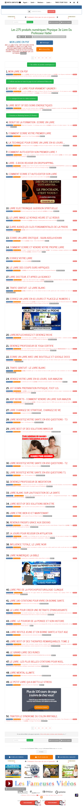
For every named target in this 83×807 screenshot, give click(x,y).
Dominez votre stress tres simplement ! (30, 684)
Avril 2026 (59, 795)
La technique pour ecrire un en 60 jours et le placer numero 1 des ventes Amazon (42, 145)
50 (35, 57)
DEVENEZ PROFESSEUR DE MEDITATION (30, 482)
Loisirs (48, 2)
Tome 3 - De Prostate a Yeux (27, 422)
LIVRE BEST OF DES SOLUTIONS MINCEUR (31, 429)
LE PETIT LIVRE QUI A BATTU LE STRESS (31, 682)
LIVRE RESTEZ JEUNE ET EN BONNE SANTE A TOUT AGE (39, 632)
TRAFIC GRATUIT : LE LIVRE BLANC (27, 288)
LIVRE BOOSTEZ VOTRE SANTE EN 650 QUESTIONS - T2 (38, 463)
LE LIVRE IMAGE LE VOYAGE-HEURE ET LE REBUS (34, 217)
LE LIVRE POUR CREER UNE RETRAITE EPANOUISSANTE (38, 610)
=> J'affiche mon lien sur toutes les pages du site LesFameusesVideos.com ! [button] (29, 81)
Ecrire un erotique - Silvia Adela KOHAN (32, 240)
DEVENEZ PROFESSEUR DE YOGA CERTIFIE (32, 346)
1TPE (22, 36)
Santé (33, 2)
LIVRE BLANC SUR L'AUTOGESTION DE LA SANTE (35, 493)
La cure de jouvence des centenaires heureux (31, 635)
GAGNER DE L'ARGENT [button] (67, 757)
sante (56, 734)
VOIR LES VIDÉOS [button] (16, 757)
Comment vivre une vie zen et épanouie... (41, 17)
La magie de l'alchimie (26, 413)
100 (39, 57)
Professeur (37, 32)
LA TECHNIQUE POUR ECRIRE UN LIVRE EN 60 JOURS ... (37, 142)
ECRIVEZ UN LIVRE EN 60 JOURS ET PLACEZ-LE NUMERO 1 (40, 299)
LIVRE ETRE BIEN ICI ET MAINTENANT (29, 513)
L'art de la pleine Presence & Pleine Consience (32, 516)
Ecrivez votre (26, 261)
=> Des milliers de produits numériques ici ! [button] (41, 64)
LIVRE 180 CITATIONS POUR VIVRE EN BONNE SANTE (37, 601)
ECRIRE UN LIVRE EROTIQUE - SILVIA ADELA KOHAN (36, 238)
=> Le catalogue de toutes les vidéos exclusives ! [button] (21, 98)
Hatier (48, 32)
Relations (41, 2)
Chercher (29, 22)
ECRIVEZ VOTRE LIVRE (21, 258)
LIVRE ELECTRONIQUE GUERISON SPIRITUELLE (34, 208)
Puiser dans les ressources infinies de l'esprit (31, 675)
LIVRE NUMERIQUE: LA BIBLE (24, 555)
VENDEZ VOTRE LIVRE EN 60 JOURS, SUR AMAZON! (36, 379)
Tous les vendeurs (66, 22)
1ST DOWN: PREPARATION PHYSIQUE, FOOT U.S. (34, 388)
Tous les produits (54, 22)
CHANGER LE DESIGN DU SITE (15, 789)
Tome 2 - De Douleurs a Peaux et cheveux (30, 466)
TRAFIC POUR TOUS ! (61, 2)
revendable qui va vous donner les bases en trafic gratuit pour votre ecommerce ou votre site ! (47, 290)
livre (42, 734)
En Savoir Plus (44, 49)
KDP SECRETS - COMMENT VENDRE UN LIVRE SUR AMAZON (40, 399)
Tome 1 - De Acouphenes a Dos (28, 475)
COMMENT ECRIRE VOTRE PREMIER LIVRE (29, 133)
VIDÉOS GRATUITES (13, 2)
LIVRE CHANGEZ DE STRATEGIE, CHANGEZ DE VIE (35, 410)
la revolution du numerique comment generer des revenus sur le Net (39, 220)
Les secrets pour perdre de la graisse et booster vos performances (36, 431)
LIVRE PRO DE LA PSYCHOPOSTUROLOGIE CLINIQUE (36, 590)
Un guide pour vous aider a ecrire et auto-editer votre (35, 176)
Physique (52, 29)
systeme (52, 734)
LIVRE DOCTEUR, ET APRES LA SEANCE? (30, 277)
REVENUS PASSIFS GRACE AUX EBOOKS (30, 522)
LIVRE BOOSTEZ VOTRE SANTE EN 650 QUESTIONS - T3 (38, 419)
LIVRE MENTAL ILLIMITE (22, 672)
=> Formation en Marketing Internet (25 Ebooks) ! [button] (22, 115)
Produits (29, 36)
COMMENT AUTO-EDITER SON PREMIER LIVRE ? (32, 152)
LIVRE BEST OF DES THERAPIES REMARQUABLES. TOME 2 (39, 641)
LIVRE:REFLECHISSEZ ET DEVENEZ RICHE (31, 335)
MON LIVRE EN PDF (19, 42)
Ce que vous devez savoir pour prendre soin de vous (33, 506)
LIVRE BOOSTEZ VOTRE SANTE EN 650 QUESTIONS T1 (38, 472)
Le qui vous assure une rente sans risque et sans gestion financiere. (38, 270)
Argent (25, 2)
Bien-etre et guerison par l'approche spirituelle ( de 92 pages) (37, 211)
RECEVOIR (51, 11)
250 (50, 57)
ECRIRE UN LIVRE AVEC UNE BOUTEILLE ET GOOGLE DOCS (40, 357)
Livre (65, 29)
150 (42, 57)
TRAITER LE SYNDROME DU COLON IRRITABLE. (33, 716)
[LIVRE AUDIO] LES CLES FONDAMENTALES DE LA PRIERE (39, 227)
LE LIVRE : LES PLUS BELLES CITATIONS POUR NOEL (36, 661)
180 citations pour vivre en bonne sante (30, 603)
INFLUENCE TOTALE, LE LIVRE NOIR (28, 544)
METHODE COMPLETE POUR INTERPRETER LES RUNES (36, 655)
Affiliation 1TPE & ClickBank (28, 795)
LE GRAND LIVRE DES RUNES (25, 652)
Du (70, 29)
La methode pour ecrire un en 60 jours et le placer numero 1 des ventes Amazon (41, 381)
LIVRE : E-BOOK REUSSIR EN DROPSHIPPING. (31, 163)
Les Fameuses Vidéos (43, 795)
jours (48, 734)
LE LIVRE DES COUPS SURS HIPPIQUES (29, 267)
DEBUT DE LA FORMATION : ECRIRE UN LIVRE (32, 122)
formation (60, 734)
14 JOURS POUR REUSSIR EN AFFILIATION (31, 533)
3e (59, 29)
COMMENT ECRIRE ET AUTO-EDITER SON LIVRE (33, 174)
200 (46, 57)
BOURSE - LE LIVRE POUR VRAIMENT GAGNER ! (32, 88)
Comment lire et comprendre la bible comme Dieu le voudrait (35, 558)
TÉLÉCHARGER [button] (41, 757)
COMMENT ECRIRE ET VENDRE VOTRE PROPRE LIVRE (37, 247)
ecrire (44, 734)
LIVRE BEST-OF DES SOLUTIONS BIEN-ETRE (32, 504)
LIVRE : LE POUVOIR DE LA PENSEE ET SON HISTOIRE (37, 621)
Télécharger (44, 42)
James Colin (53, 795)
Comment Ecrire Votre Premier (30, 136)
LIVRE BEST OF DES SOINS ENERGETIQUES (30, 105)
